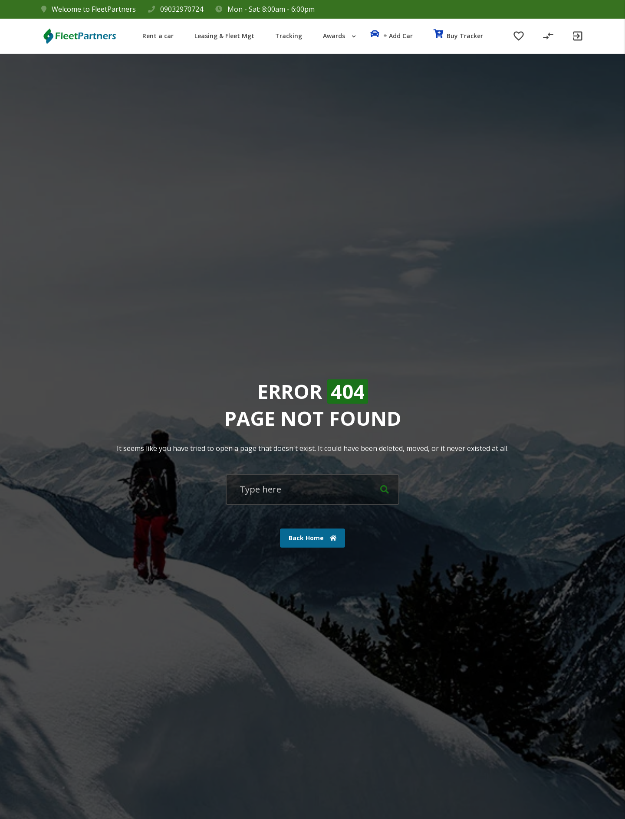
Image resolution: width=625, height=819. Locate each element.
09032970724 (181, 9)
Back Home (313, 538)
